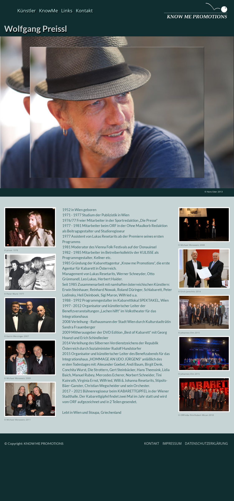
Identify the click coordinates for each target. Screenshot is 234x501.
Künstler (26, 10)
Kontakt (84, 10)
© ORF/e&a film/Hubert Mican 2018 (196, 415)
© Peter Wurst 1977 (14, 293)
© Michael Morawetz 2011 (17, 419)
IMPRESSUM (172, 443)
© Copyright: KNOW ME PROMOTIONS (33, 443)
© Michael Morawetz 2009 (17, 378)
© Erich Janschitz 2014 (189, 291)
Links (66, 10)
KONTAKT (151, 443)
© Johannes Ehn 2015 (189, 332)
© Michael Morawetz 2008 (191, 244)
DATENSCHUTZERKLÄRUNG (206, 443)
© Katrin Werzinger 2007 (16, 336)
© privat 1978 (11, 250)
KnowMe (48, 10)
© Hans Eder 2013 (214, 191)
